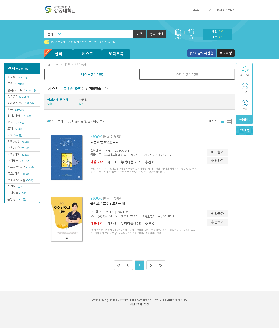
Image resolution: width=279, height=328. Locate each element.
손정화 (94, 211)
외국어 (17, 77)
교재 (14, 128)
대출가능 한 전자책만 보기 (88, 121)
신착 (53, 54)
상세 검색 (156, 34)
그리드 (229, 121)
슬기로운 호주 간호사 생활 (107, 203)
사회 (14, 135)
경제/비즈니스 (22, 90)
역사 (15, 122)
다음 (151, 265)
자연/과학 (18, 154)
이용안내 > (244, 119)
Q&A (244, 92)
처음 (118, 265)
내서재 (177, 38)
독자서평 (225, 53)
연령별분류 (18, 160)
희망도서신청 (203, 53)
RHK (108, 150)
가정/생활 (18, 141)
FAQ (244, 109)
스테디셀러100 (187, 74)
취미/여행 (19, 115)
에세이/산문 (20, 103)
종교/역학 (18, 173)
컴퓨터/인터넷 (20, 167)
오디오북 (116, 54)
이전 (128, 265)
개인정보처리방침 (139, 304)
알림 (191, 38)
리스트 (222, 121)
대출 (218, 31)
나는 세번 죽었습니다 (104, 142)
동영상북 (16, 199)
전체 (50, 34)
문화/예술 (18, 147)
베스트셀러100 (92, 74)
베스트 (87, 54)
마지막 (160, 265)
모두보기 (57, 121)
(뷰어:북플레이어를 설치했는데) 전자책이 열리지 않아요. (80, 42)
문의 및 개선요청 (226, 10)
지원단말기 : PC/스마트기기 (159, 155)
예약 (218, 37)
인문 (15, 109)
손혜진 (94, 150)
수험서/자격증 (20, 180)
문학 (15, 83)
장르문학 (18, 96)
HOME (208, 10)
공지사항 (244, 75)
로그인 (196, 10)
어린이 (15, 186)
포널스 (109, 212)
